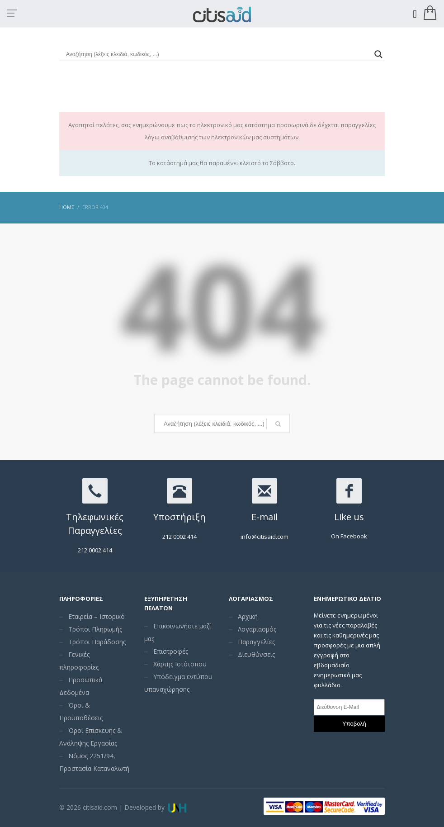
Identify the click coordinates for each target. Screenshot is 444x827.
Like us (349, 517)
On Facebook (349, 536)
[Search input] (218, 54)
